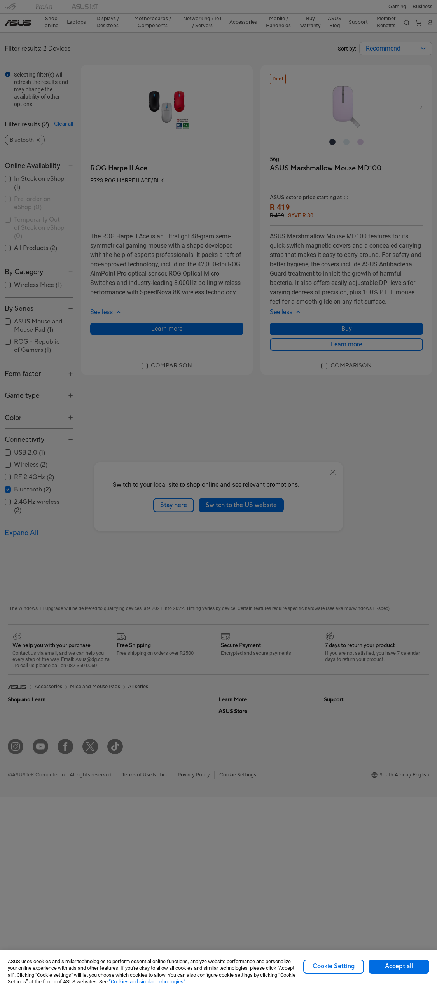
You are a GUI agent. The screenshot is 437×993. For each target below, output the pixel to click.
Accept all (399, 966)
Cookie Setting (334, 966)
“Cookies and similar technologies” (147, 981)
